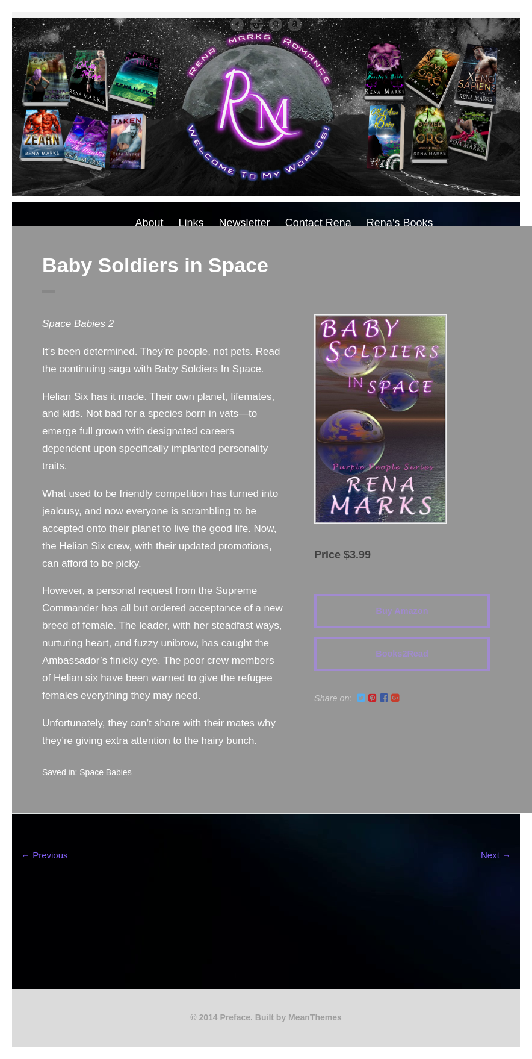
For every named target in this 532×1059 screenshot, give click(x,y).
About (149, 223)
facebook (237, 24)
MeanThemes (315, 1017)
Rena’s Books (400, 223)
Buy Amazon (402, 611)
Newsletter (244, 223)
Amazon (295, 24)
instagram (256, 24)
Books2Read (402, 653)
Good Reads (275, 24)
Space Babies (105, 772)
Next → (496, 855)
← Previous (44, 855)
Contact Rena (318, 223)
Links (191, 223)
